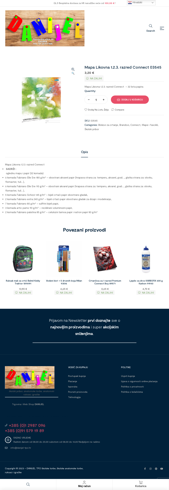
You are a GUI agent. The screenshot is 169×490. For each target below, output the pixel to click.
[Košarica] (140, 482)
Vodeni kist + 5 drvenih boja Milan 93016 (64, 282)
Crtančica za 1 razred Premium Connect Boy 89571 (105, 282)
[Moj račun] (84, 482)
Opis (84, 152)
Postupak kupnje (77, 376)
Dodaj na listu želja (98, 109)
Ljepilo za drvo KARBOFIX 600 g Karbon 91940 (146, 282)
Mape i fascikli (150, 124)
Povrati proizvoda (77, 391)
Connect (135, 124)
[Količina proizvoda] (96, 99)
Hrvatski (135, 3)
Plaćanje (72, 381)
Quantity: (90, 90)
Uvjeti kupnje (128, 376)
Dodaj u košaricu (132, 99)
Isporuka (72, 386)
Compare (119, 109)
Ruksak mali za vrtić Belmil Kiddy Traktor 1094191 (23, 282)
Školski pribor (91, 129)
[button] (73, 71)
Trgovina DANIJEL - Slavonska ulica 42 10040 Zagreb (36, 416)
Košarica (140, 486)
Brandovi (124, 124)
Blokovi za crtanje (108, 124)
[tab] (84, 151)
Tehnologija (74, 397)
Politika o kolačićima (132, 391)
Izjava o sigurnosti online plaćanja (139, 381)
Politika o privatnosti (132, 386)
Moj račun (84, 486)
